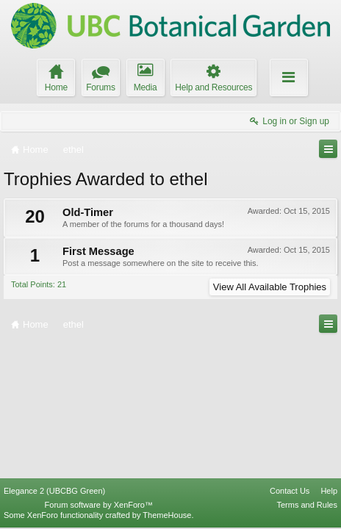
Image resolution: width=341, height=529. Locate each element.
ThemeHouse (167, 515)
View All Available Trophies (269, 286)
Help (328, 490)
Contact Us (289, 490)
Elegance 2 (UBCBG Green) (54, 490)
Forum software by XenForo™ (99, 504)
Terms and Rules (306, 504)
